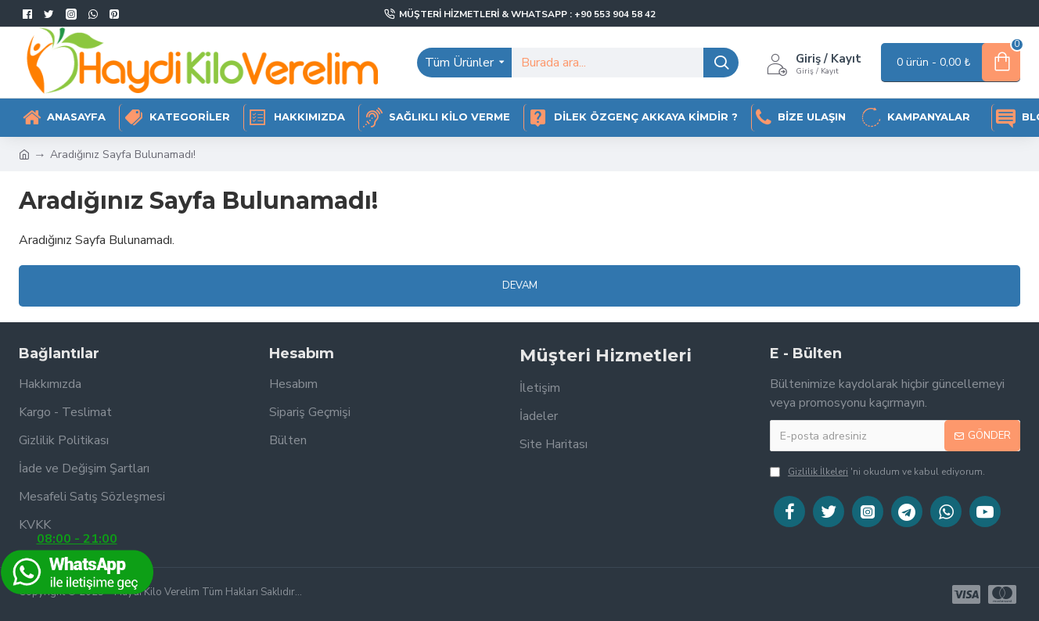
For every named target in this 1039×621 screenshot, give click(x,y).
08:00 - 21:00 (76, 563)
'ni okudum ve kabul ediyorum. (877, 472)
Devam (519, 285)
